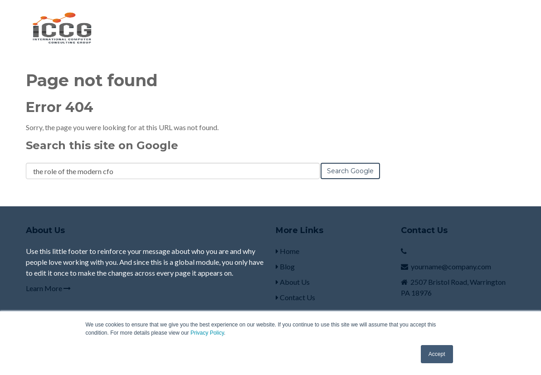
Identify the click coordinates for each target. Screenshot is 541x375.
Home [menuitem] (287, 251)
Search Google (350, 171)
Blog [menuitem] (285, 266)
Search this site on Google (102, 145)
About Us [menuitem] (293, 282)
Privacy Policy (207, 333)
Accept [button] (437, 354)
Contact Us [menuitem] (295, 297)
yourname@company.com (451, 266)
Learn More (48, 288)
